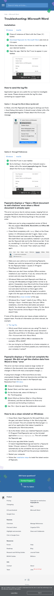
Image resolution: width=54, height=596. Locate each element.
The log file (13, 325)
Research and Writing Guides (16, 552)
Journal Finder (34, 552)
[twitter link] (25, 580)
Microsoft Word (14, 14)
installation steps (23, 457)
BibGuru (33, 556)
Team (8, 569)
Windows (9, 30)
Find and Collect (12, 527)
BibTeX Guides (11, 556)
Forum (9, 544)
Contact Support (27, 481)
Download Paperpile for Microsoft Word (24, 40)
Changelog (10, 504)
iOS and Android (12, 510)
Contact (9, 566)
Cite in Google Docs (13, 535)
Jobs (31, 569)
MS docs (19, 382)
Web (31, 506)
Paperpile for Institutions (38, 500)
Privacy (27, 584)
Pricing (9, 500)
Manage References (36, 523)
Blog (31, 548)
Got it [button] (39, 593)
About (32, 566)
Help (5, 14)
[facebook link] (28, 580)
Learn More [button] (14, 593)
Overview (10, 523)
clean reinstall (26, 297)
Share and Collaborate (37, 531)
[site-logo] (3, 497)
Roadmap (10, 548)
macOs (18, 30)
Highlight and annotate (14, 531)
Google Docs (11, 514)
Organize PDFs (35, 527)
